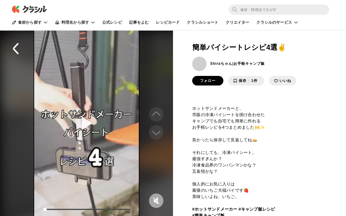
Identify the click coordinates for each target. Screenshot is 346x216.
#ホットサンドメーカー (214, 209)
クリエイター (237, 22)
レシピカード (168, 22)
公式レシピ (112, 22)
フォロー (208, 81)
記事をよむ (139, 22)
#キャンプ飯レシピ (257, 209)
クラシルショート (202, 22)
